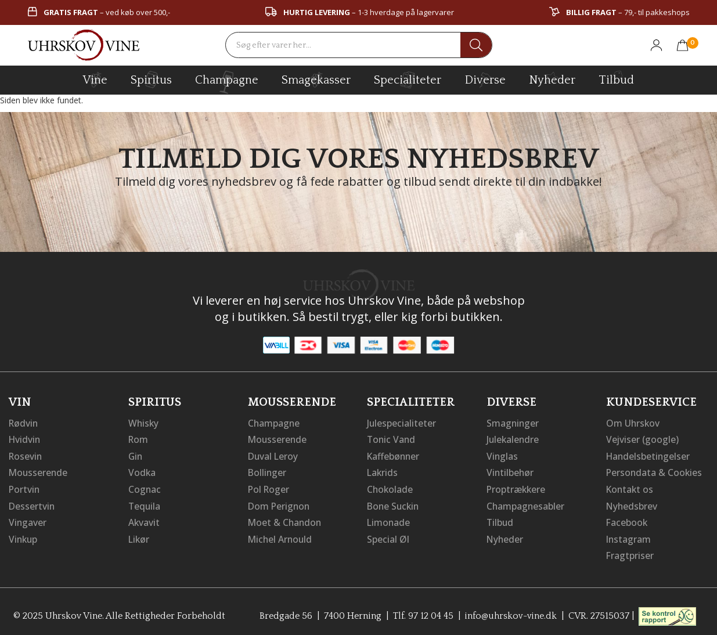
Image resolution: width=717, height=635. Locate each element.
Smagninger (513, 422)
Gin (135, 455)
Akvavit (144, 520)
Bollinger (267, 471)
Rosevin (26, 455)
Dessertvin (32, 503)
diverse (485, 79)
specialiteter (407, 79)
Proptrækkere (517, 487)
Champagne (274, 422)
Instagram (629, 536)
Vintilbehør (511, 471)
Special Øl (388, 536)
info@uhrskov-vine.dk (511, 612)
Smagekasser (316, 79)
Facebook (627, 520)
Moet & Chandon (285, 520)
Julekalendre (514, 438)
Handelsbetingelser (649, 455)
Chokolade (390, 487)
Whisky (144, 422)
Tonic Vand (392, 438)
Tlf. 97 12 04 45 (422, 612)
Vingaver (28, 520)
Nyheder (552, 78)
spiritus (151, 79)
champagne (226, 82)
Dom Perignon (280, 503)
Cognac (144, 487)
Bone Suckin (394, 503)
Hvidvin (25, 438)
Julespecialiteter (402, 422)
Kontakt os (630, 487)
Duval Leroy (274, 455)
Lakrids (383, 471)
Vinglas (502, 455)
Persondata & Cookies (655, 471)
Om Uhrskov (633, 422)
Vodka (142, 471)
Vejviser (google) (642, 438)
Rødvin (24, 422)
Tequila (144, 503)
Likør (139, 536)
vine (95, 79)
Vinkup (24, 536)
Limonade (389, 520)
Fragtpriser (630, 552)
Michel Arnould (281, 536)
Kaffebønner (394, 455)
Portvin (25, 487)
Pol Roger (269, 487)
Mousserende (39, 471)
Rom (138, 438)
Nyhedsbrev (632, 503)
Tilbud (616, 78)
